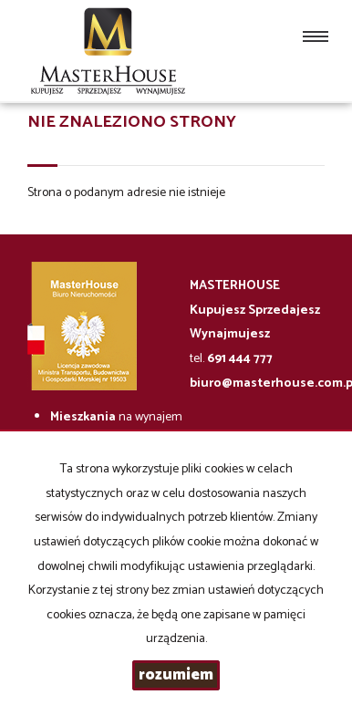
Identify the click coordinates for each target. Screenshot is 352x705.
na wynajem (116, 417)
